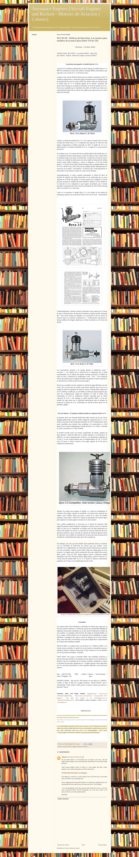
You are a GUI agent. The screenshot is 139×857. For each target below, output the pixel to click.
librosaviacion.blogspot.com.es (65, 700)
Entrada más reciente (63, 845)
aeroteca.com (102, 693)
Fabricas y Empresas (72, 746)
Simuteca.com (92, 693)
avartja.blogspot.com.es (100, 698)
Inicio (83, 845)
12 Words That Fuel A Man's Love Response (74, 773)
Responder (64, 794)
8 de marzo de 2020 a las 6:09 (76, 757)
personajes (85, 746)
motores (80, 746)
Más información (66, 730)
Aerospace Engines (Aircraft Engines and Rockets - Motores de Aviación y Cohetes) (66, 14)
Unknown (64, 757)
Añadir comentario (63, 799)
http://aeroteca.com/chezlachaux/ (83, 695)
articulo (65, 746)
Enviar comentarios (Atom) (72, 848)
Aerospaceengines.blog (64, 695)
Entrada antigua (102, 845)
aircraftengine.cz (62, 702)
